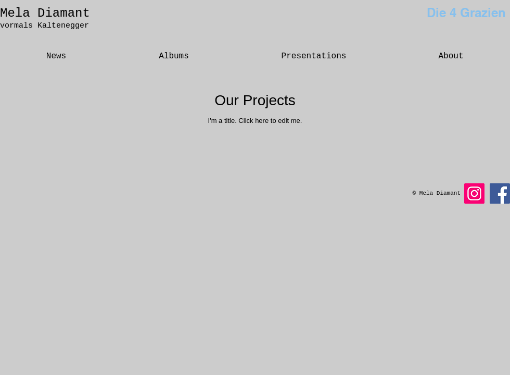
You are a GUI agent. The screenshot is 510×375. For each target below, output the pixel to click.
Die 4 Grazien (466, 12)
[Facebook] (500, 193)
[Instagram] (474, 193)
